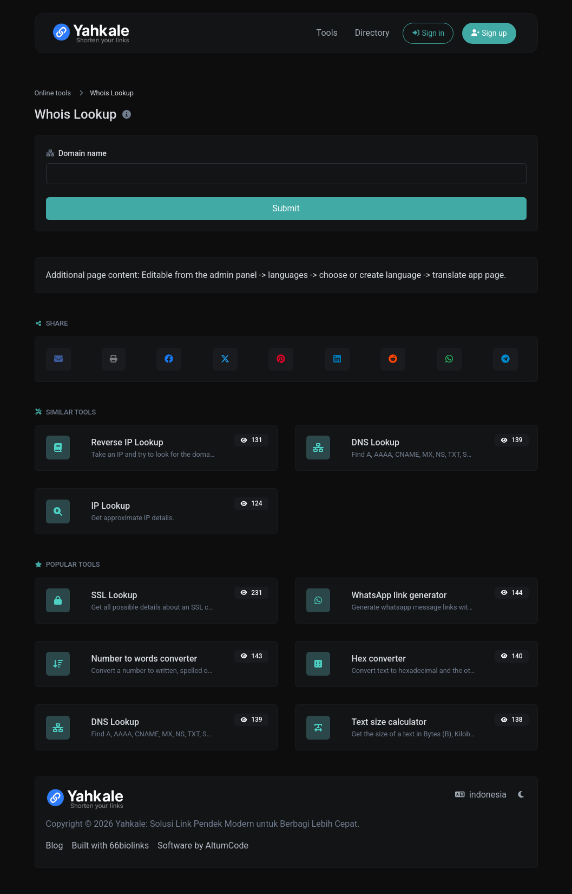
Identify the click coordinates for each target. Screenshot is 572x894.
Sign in (428, 33)
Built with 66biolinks (110, 845)
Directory (372, 33)
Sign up (489, 33)
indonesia (481, 794)
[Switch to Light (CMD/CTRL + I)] (521, 795)
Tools (327, 33)
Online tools (53, 93)
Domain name (76, 153)
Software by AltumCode (202, 845)
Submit (285, 208)
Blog (54, 845)
